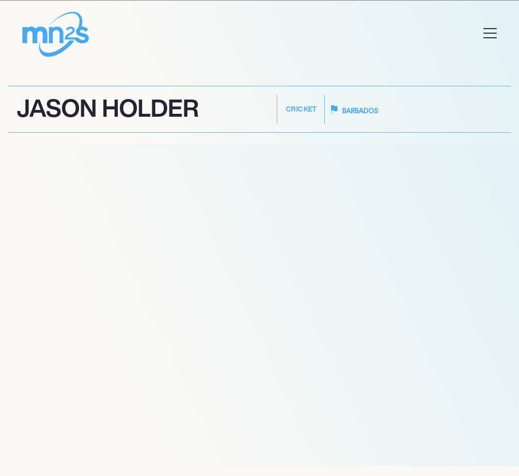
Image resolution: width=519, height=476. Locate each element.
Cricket (301, 109)
